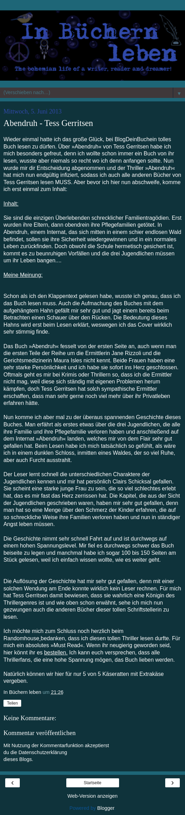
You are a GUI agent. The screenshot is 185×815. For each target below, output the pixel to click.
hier (7, 652)
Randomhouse (21, 638)
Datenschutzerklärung (42, 752)
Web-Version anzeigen (92, 796)
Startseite (92, 782)
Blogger (105, 808)
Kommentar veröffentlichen (39, 732)
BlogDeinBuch (132, 139)
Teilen (12, 703)
